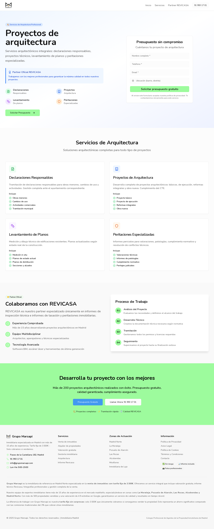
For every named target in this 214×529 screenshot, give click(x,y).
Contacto (165, 458)
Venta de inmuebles (67, 441)
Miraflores (114, 462)
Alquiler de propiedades (69, 446)
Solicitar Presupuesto (22, 112)
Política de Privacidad (171, 441)
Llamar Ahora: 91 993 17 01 (123, 402)
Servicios (160, 5)
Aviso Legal (166, 446)
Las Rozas (114, 454)
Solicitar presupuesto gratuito (159, 89)
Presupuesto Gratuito (88, 402)
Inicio (148, 5)
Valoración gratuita (67, 450)
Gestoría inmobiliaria (67, 454)
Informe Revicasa (66, 462)
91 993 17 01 (200, 5)
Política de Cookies (170, 450)
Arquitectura (64, 458)
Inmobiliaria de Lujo (118, 466)
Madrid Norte (115, 441)
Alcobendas (115, 458)
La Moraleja (114, 446)
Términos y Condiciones (172, 454)
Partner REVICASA (178, 5)
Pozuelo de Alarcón (118, 450)
